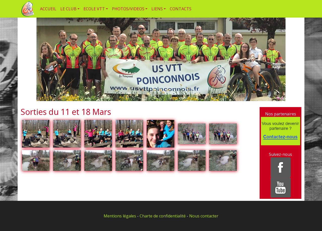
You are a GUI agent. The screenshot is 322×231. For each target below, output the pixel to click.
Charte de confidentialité (163, 216)
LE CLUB (68, 9)
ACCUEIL (48, 9)
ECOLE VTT (94, 9)
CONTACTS (180, 9)
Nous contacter (203, 216)
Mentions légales (120, 216)
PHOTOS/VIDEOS (128, 9)
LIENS (157, 9)
